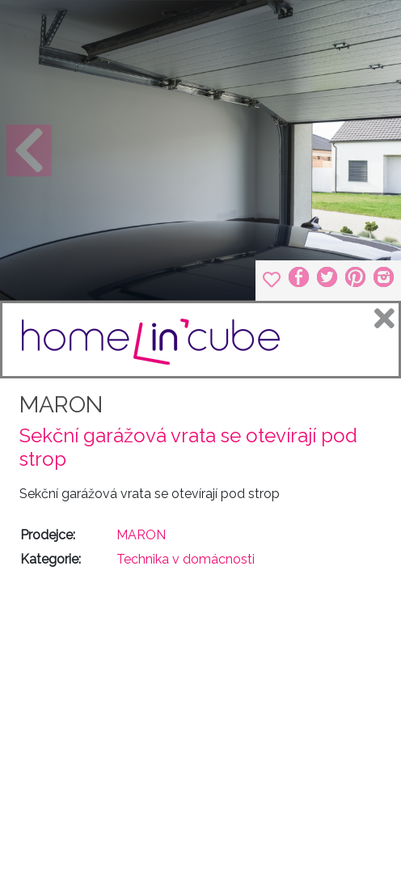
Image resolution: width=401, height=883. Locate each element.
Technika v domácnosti (185, 559)
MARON (61, 404)
